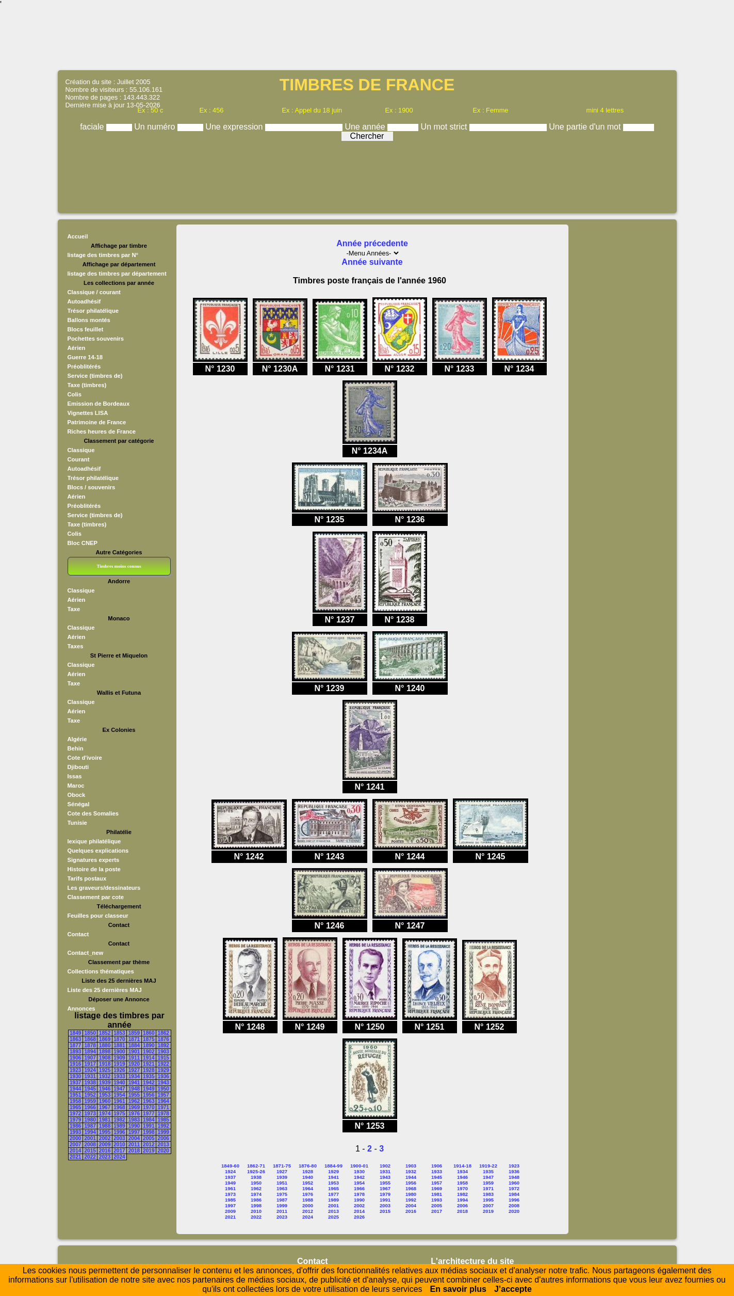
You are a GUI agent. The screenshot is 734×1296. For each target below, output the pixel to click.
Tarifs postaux (87, 878)
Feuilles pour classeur (98, 916)
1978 (163, 1113)
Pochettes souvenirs (96, 338)
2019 (148, 1151)
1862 (163, 1033)
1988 (104, 1126)
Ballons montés (89, 320)
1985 (163, 1120)
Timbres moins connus (118, 566)
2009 (104, 1144)
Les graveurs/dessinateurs (104, 888)
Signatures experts (94, 860)
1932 (104, 1076)
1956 (148, 1095)
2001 (89, 1138)
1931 (89, 1076)
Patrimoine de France (97, 422)
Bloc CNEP (82, 543)
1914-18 (462, 1166)
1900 (119, 1051)
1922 (163, 1064)
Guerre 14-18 (85, 357)
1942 (148, 1082)
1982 (119, 1120)
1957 (163, 1095)
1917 (89, 1064)
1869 (104, 1039)
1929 (163, 1070)
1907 (89, 1058)
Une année (366, 126)
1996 (119, 1132)
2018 (134, 1151)
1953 (104, 1095)
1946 (104, 1089)
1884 (134, 1045)
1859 (134, 1033)
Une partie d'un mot (586, 126)
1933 (119, 1076)
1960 (104, 1101)
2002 (104, 1138)
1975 (119, 1113)
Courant (79, 459)
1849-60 (230, 1166)
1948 (134, 1089)
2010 (119, 1144)
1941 (134, 1082)
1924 (89, 1070)
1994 (89, 1132)
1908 (104, 1058)
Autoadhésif (84, 301)
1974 (104, 1113)
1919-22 (488, 1166)
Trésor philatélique (93, 311)
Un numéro (155, 126)
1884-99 (333, 1166)
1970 (148, 1107)
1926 (119, 1070)
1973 (89, 1113)
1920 (134, 1064)
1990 (134, 1126)
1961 (119, 1101)
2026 (359, 1217)
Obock (77, 795)
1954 (119, 1095)
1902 (148, 1051)
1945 (89, 1089)
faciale (93, 126)
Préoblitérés (84, 366)
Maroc (76, 785)
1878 (89, 1045)
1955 (134, 1095)
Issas (75, 776)
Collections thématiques (101, 971)
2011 (134, 1144)
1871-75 (282, 1166)
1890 (148, 1045)
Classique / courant (94, 292)
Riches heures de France (102, 431)
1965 (75, 1107)
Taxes (76, 646)
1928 (148, 1070)
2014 (75, 1151)
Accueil (78, 236)
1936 (163, 1076)
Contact (78, 934)
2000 (75, 1138)
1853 (119, 1033)
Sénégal (79, 804)
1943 (163, 1082)
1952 (89, 1095)
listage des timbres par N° (103, 255)
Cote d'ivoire (85, 758)
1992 (163, 1126)
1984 (148, 1120)
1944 (75, 1089)
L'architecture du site (472, 1261)
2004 (134, 1138)
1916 (75, 1064)
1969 (134, 1107)
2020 (163, 1151)
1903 (163, 1051)
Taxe (74, 609)
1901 (134, 1051)
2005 (148, 1138)
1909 (119, 1058)
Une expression (235, 126)
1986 (75, 1126)
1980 (89, 1120)
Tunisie (77, 823)
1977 (148, 1113)
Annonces (81, 1008)
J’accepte (513, 1289)
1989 (119, 1126)
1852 (104, 1033)
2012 (148, 1144)
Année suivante (371, 262)
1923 (75, 1070)
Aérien (77, 348)
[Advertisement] (367, 38)
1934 (134, 1076)
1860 (148, 1033)
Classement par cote (96, 897)
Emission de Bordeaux (99, 404)
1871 (134, 1039)
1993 (75, 1132)
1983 (134, 1120)
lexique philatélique (94, 841)
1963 (148, 1101)
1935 (148, 1076)
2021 (75, 1157)
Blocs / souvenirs (92, 487)
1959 (89, 1101)
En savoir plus (458, 1289)
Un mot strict (445, 126)
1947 (119, 1089)
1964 (163, 1101)
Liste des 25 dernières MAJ (105, 990)
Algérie (77, 739)
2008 (89, 1144)
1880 (104, 1045)
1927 (134, 1070)
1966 (89, 1107)
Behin (76, 748)
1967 (104, 1107)
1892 (163, 1045)
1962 (134, 1101)
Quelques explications (98, 850)
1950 (163, 1089)
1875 (148, 1039)
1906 (75, 1058)
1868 (89, 1039)
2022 (89, 1157)
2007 (75, 1144)
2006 (163, 1138)
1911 (134, 1058)
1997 (134, 1132)
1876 (163, 1039)
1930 (75, 1076)
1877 (75, 1045)
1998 (148, 1132)
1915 (163, 1058)
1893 (75, 1051)
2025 (333, 1217)
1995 (104, 1132)
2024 (119, 1157)
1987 (89, 1126)
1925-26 (256, 1171)
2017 (119, 1151)
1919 (119, 1064)
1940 (119, 1082)
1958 (75, 1101)
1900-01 (359, 1166)
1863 (75, 1039)
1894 (89, 1051)
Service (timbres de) (95, 376)
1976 (134, 1113)
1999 (163, 1132)
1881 (119, 1045)
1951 (75, 1095)
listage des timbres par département (117, 273)
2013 (163, 1144)
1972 (75, 1113)
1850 (89, 1033)
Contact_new (86, 953)
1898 (104, 1051)
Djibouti (78, 767)
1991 (148, 1126)
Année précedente (372, 243)
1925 (104, 1070)
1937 (75, 1082)
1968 (119, 1107)
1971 (163, 1107)
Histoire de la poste (94, 869)
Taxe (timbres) (87, 385)
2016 (104, 1151)
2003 (119, 1138)
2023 (104, 1157)
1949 (148, 1089)
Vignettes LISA (88, 413)
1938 (89, 1082)
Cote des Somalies (93, 813)
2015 (89, 1151)
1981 (104, 1120)
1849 (75, 1033)
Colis (74, 394)
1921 (148, 1064)
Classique (81, 450)
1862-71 (256, 1166)
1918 (104, 1064)
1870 (119, 1039)
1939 (104, 1082)
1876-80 (308, 1166)
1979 (75, 1120)
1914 (148, 1058)
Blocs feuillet (86, 329)
